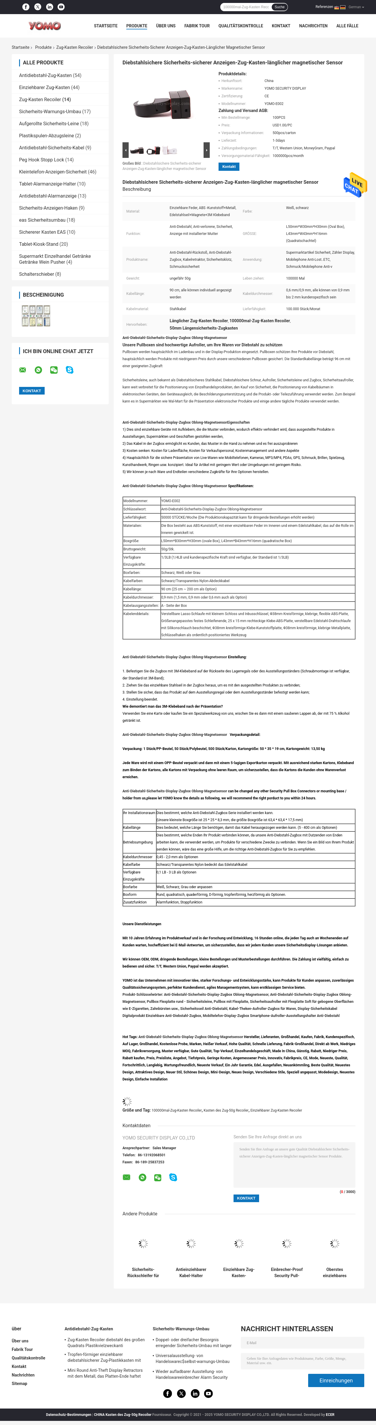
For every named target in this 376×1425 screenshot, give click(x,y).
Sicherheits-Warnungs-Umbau (50, 111)
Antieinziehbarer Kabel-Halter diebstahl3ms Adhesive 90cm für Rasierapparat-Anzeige (191, 1272)
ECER (330, 1415)
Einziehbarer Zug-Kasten (44, 87)
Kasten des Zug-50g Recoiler (226, 1110)
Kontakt (281, 26)
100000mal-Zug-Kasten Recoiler (177, 1110)
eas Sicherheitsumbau (42, 220)
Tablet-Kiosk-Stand (38, 244)
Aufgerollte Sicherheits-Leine (49, 123)
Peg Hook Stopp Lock (41, 160)
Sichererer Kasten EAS (42, 232)
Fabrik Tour (197, 26)
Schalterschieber (36, 274)
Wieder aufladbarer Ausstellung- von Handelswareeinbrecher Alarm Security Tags (192, 1375)
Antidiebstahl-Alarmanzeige (48, 196)
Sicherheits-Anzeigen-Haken (48, 208)
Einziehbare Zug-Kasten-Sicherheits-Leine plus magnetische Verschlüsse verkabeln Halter (239, 1272)
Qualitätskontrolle (241, 26)
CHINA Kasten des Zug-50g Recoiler (123, 1415)
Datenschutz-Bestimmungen (68, 1415)
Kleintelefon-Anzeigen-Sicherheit (53, 172)
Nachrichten (313, 26)
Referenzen (324, 7)
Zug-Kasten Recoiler (74, 47)
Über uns (165, 26)
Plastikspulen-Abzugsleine (46, 135)
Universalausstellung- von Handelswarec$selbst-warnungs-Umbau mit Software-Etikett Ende (192, 1359)
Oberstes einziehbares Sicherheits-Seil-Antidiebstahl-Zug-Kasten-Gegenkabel (334, 1272)
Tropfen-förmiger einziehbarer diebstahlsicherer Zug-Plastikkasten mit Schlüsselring (104, 1358)
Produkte (136, 26)
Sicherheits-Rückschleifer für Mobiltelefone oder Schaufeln (143, 1272)
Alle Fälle (347, 26)
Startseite (106, 26)
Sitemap (19, 1383)
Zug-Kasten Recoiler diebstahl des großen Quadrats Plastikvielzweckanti (106, 1342)
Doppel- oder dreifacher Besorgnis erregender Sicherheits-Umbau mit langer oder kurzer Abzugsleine (193, 1343)
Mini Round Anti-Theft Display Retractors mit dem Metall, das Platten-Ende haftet (105, 1373)
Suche (280, 7)
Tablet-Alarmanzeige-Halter (47, 184)
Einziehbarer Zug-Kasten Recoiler (276, 1110)
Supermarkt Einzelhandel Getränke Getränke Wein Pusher (55, 259)
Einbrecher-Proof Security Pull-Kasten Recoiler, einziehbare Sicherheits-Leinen (286, 1272)
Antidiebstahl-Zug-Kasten (45, 75)
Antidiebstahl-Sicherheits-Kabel (51, 148)
